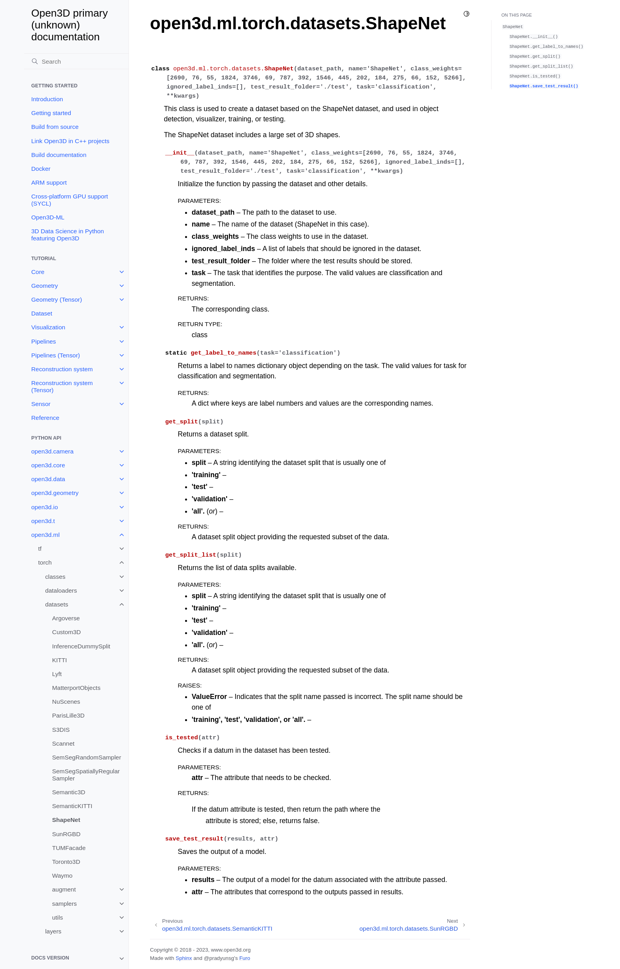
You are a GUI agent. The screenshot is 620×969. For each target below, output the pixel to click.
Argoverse (66, 618)
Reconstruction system (62, 369)
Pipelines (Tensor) (55, 355)
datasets (56, 604)
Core (37, 271)
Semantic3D (68, 792)
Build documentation (58, 154)
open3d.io (44, 507)
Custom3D (66, 632)
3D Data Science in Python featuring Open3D (67, 235)
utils (57, 917)
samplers (64, 903)
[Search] (76, 61)
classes (55, 576)
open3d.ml (45, 534)
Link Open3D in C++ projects (70, 141)
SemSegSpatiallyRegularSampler (86, 775)
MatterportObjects (76, 687)
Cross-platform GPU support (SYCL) (69, 200)
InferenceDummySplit (81, 646)
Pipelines (43, 341)
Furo (244, 958)
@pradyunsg (219, 958)
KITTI (59, 660)
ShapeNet (66, 819)
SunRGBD (66, 834)
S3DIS (61, 729)
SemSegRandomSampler (86, 757)
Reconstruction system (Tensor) (62, 386)
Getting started (51, 113)
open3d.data (48, 479)
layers (53, 931)
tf (40, 548)
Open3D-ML (47, 217)
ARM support (49, 182)
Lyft (57, 674)
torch (45, 562)
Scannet (63, 743)
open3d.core (48, 465)
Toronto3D (66, 861)
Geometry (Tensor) (56, 299)
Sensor (41, 403)
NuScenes (66, 701)
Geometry (44, 285)
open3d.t (43, 521)
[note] (76, 958)
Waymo (62, 875)
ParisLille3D (68, 715)
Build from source (55, 126)
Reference (45, 417)
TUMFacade (69, 847)
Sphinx (184, 958)
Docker (41, 168)
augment (64, 889)
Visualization (48, 327)
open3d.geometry (55, 492)
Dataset (41, 313)
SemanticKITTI (72, 806)
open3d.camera (52, 451)
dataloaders (61, 590)
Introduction (47, 99)
